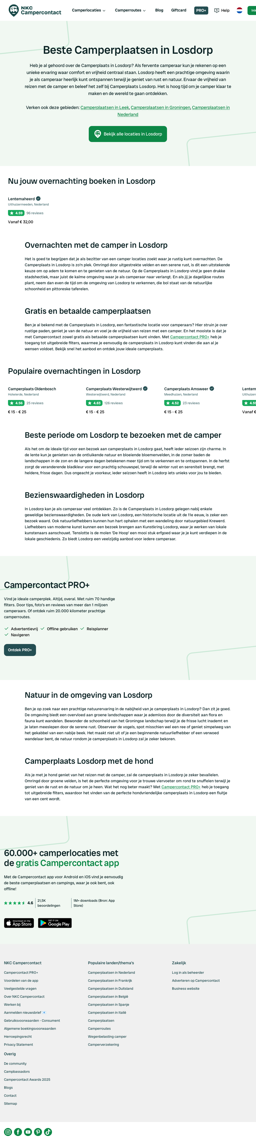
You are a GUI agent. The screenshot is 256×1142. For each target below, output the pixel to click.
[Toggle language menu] (240, 10)
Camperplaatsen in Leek (104, 107)
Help (222, 10)
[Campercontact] (38, 10)
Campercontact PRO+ (190, 337)
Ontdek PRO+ (20, 649)
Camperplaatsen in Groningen (160, 107)
